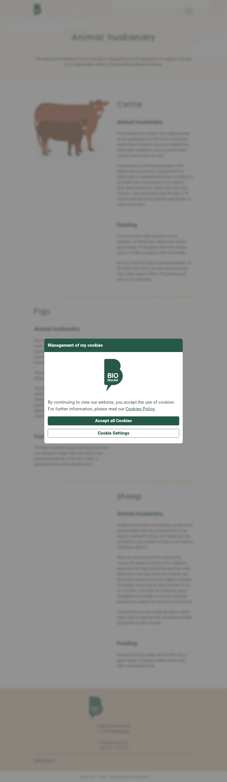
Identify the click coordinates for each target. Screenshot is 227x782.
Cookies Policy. (140, 409)
